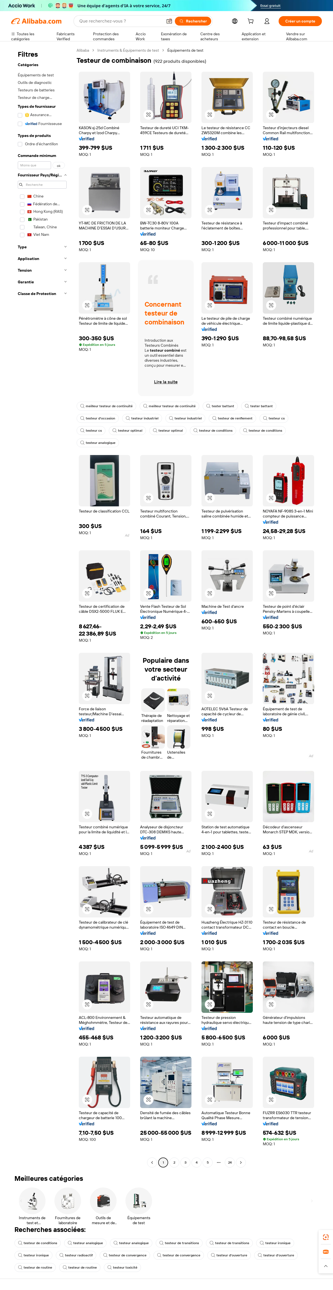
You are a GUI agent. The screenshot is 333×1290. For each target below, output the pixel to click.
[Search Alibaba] (120, 21)
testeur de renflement (232, 418)
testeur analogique (97, 443)
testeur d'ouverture (229, 1255)
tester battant (220, 406)
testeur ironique (275, 1243)
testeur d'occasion (97, 418)
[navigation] (42, 607)
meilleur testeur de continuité (106, 406)
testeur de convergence (125, 1255)
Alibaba (83, 50)
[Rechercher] (193, 21)
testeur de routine (35, 1267)
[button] (169, 21)
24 (230, 1162)
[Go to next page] (241, 1163)
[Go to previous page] (152, 1163)
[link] (326, 1237)
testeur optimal (127, 430)
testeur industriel (142, 418)
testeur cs (274, 418)
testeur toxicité (122, 1267)
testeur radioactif (76, 1255)
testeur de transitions (179, 1243)
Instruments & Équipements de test (128, 50)
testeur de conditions (213, 430)
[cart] (252, 22)
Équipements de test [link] (185, 50)
